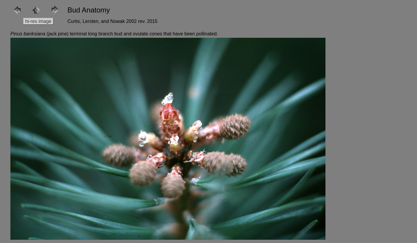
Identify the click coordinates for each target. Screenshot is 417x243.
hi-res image (38, 21)
